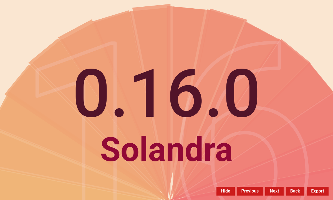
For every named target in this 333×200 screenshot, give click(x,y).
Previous (250, 191)
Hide (225, 191)
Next (274, 191)
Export (317, 191)
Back (295, 191)
